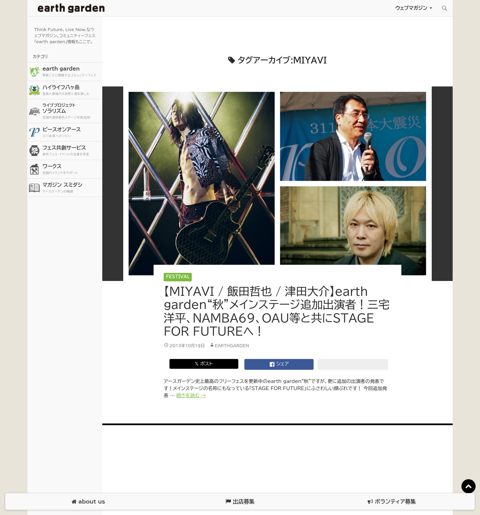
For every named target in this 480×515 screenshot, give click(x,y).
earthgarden (232, 345)
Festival (178, 277)
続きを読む (191, 395)
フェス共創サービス (72, 150)
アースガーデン (71, 8)
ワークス (72, 169)
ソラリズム (72, 111)
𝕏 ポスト (204, 363)
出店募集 (239, 502)
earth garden (72, 71)
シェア (279, 364)
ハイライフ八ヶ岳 (72, 90)
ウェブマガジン (411, 7)
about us (88, 502)
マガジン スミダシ (72, 188)
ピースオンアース (72, 132)
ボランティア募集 (392, 502)
